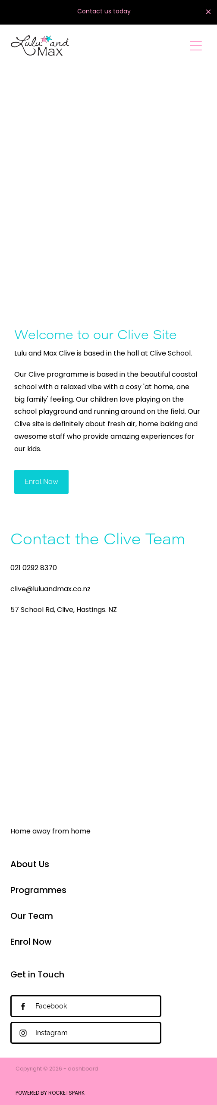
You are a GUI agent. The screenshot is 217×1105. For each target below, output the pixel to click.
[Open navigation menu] (196, 45)
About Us (29, 865)
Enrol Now (31, 942)
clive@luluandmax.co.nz (50, 589)
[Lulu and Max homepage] (98, 45)
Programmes (38, 890)
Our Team (31, 916)
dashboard (83, 1069)
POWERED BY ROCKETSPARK (50, 1093)
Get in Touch (37, 975)
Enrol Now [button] (41, 482)
